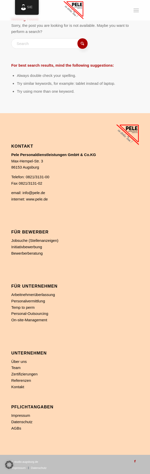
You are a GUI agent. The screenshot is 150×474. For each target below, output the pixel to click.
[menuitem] (136, 10)
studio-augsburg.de (26, 461)
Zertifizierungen (24, 374)
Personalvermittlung (28, 301)
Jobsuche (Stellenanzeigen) (34, 240)
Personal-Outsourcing (29, 313)
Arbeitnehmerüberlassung (33, 294)
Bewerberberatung (27, 253)
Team (16, 367)
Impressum (20, 415)
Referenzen (21, 380)
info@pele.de (33, 193)
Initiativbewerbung (26, 247)
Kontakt (17, 387)
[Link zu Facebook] (135, 461)
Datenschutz (21, 422)
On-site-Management (29, 320)
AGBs (16, 428)
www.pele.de (37, 199)
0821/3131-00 (37, 177)
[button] (9, 465)
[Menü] (136, 10)
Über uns (19, 361)
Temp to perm (23, 307)
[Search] (49, 43)
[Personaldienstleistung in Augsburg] (62, 10)
